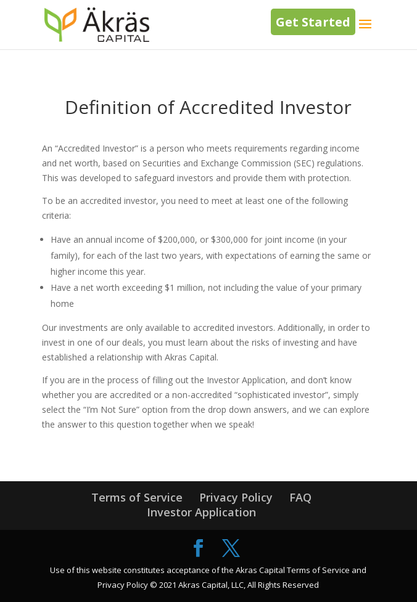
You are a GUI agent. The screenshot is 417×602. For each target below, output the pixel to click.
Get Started (313, 22)
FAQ (300, 497)
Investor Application (201, 512)
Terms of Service (137, 497)
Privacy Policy (236, 497)
